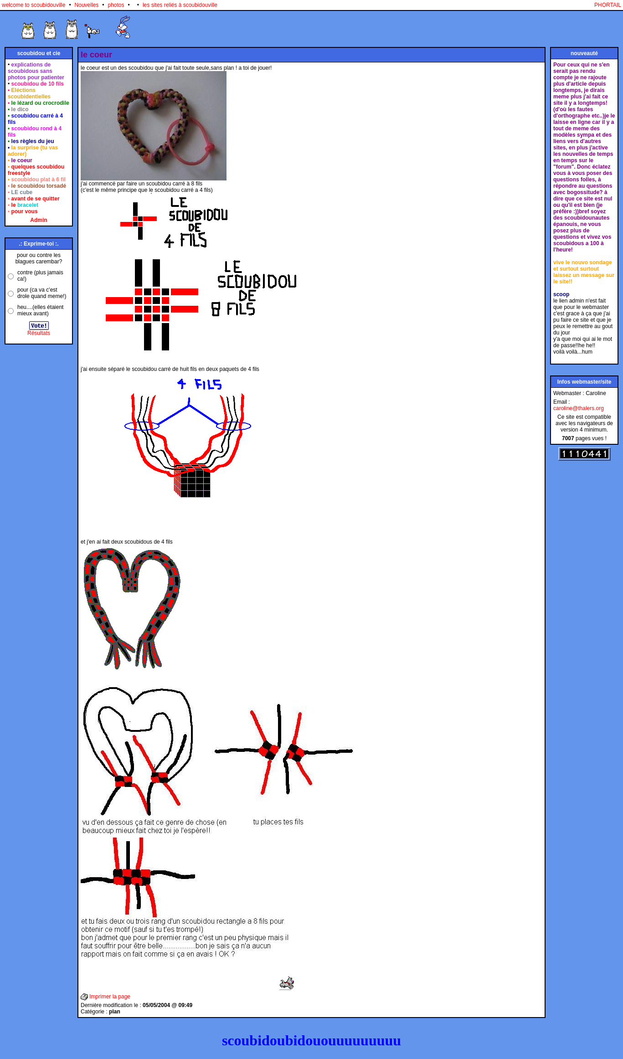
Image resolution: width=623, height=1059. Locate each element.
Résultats (38, 333)
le (24, 205)
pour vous (24, 211)
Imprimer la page (109, 996)
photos (116, 5)
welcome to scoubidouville (33, 5)
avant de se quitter (35, 198)
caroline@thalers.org (578, 408)
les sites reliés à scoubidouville (180, 5)
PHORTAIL (607, 5)
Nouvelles (87, 5)
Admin (38, 220)
